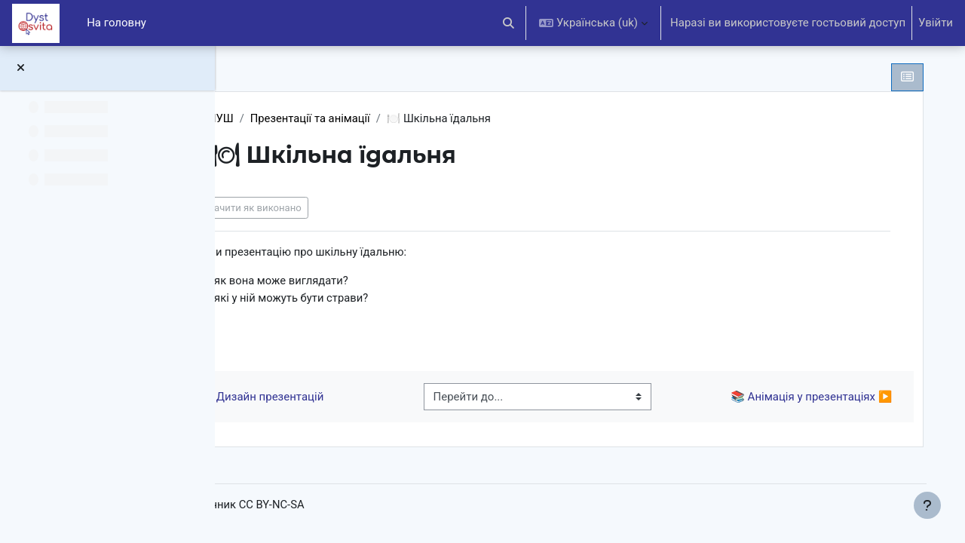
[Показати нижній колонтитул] (927, 505)
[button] (509, 23)
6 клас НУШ (296, 118)
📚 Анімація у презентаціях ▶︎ (798, 398)
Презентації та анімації (406, 118)
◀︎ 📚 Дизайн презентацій (346, 398)
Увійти (935, 22)
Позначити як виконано (339, 207)
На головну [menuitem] (116, 22)
